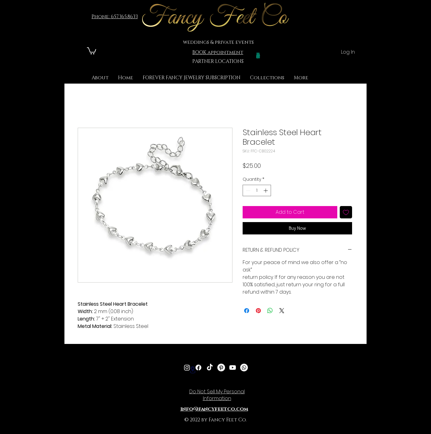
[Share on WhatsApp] (270, 310)
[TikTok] (210, 367)
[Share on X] (281, 310)
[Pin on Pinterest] (258, 310)
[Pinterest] (221, 367)
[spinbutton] (256, 190)
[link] (91, 50)
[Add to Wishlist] (346, 212)
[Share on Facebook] (246, 310)
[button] (267, 78)
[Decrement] (247, 190)
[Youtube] (232, 367)
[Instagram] (187, 367)
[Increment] (266, 190)
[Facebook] (198, 367)
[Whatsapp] (244, 367)
